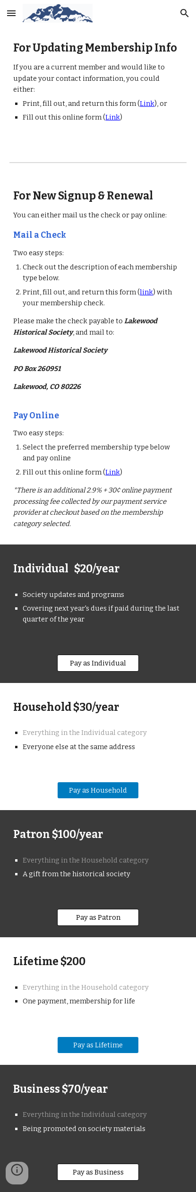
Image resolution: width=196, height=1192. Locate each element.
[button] (11, 13)
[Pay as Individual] (98, 663)
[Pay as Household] (98, 790)
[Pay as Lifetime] (98, 1045)
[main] (98, 87)
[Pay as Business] (98, 1172)
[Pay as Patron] (98, 918)
